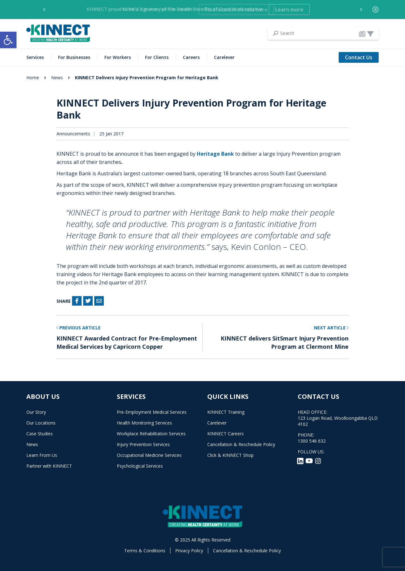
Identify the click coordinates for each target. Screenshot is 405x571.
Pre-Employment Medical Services (152, 412)
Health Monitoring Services (144, 423)
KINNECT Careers (225, 434)
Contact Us (358, 57)
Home (32, 78)
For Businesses (74, 57)
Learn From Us (41, 455)
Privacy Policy (189, 551)
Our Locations (41, 423)
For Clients (157, 57)
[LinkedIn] (300, 460)
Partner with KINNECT (49, 466)
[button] (8, 40)
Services (35, 57)
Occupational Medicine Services (149, 455)
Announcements (73, 134)
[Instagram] (318, 460)
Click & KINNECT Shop (230, 455)
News (57, 78)
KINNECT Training (225, 412)
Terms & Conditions (144, 551)
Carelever (224, 57)
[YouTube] (309, 460)
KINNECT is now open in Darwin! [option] (198, 9)
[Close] (375, 9)
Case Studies (39, 434)
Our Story (36, 412)
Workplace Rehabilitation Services (151, 434)
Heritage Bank (216, 153)
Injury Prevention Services (143, 444)
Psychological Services (140, 466)
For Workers (117, 57)
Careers (191, 57)
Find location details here (236, 9)
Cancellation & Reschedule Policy (241, 444)
